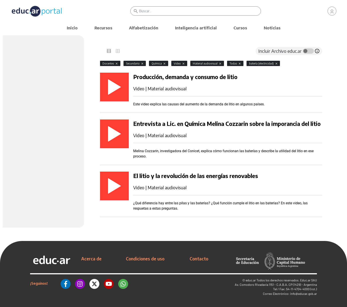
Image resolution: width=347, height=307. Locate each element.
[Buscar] (200, 11)
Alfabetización (143, 27)
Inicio (72, 27)
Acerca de (91, 258)
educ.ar (251, 280)
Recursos (103, 27)
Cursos (240, 27)
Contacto (199, 258)
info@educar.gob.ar (303, 294)
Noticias (272, 27)
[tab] (108, 51)
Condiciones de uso (145, 258)
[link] (332, 11)
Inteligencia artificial (196, 27)
